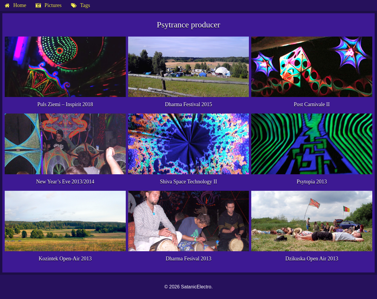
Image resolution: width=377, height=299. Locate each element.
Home (19, 5)
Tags (85, 5)
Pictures (53, 5)
